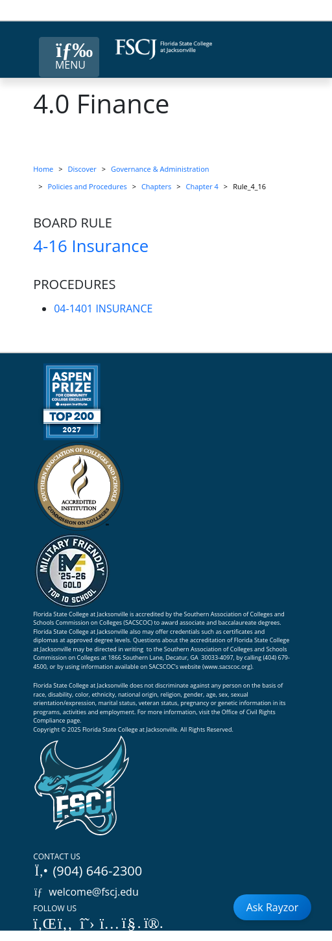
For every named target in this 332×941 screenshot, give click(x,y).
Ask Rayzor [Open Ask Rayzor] (272, 907)
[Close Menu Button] (69, 57)
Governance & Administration (160, 169)
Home (43, 169)
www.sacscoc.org (227, 666)
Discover (82, 169)
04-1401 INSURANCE (103, 308)
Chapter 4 (202, 186)
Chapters (156, 186)
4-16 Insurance (90, 245)
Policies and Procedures (87, 186)
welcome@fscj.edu (86, 892)
